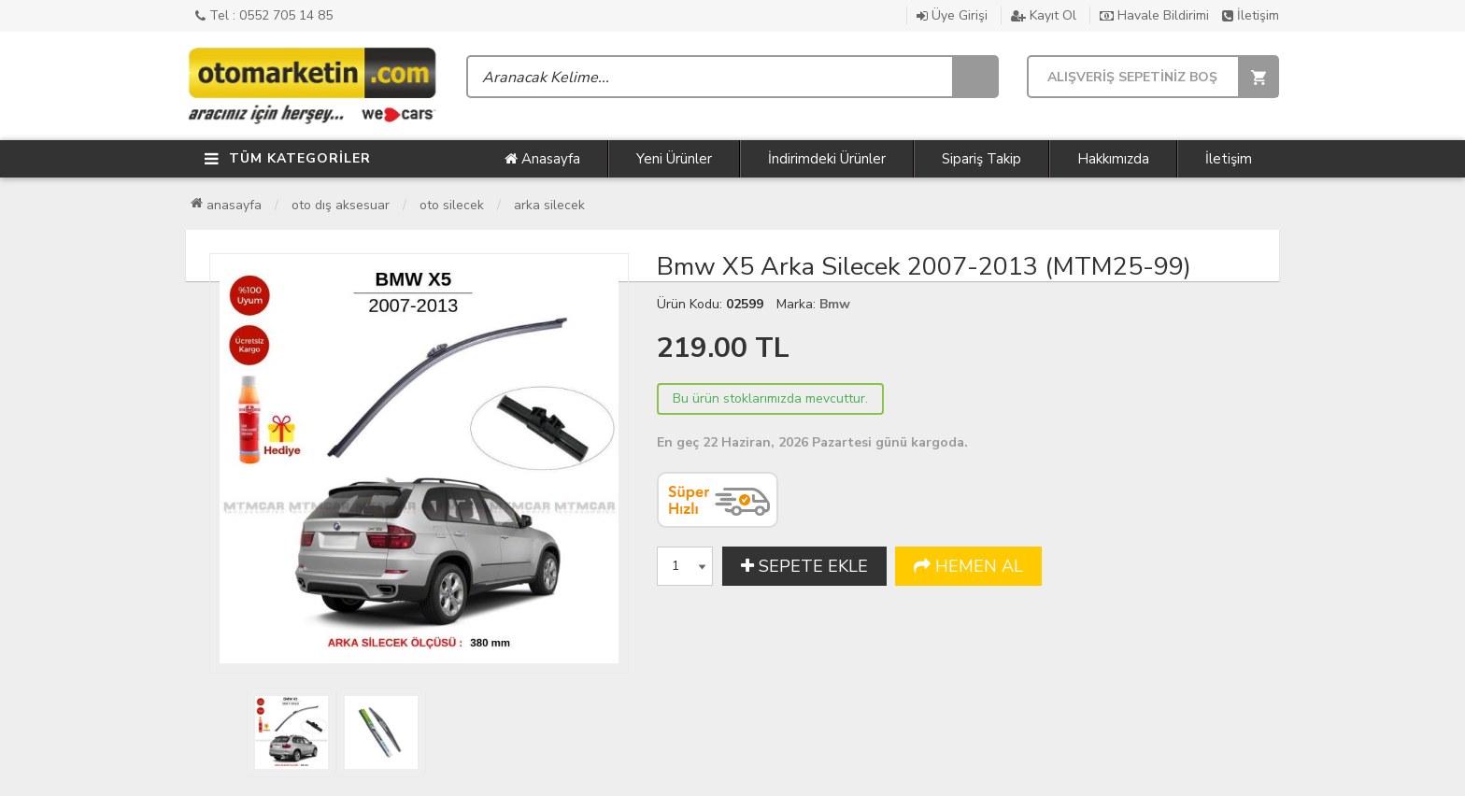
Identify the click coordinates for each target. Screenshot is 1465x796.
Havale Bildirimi (1154, 15)
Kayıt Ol (1043, 15)
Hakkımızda (1113, 158)
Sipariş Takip (981, 158)
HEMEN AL (968, 566)
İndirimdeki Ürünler (827, 158)
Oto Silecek (452, 205)
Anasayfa (542, 158)
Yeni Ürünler (674, 158)
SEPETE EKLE (804, 566)
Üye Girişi (952, 15)
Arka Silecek (549, 205)
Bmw (834, 304)
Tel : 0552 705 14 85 (264, 15)
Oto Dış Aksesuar (341, 205)
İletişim (1250, 15)
